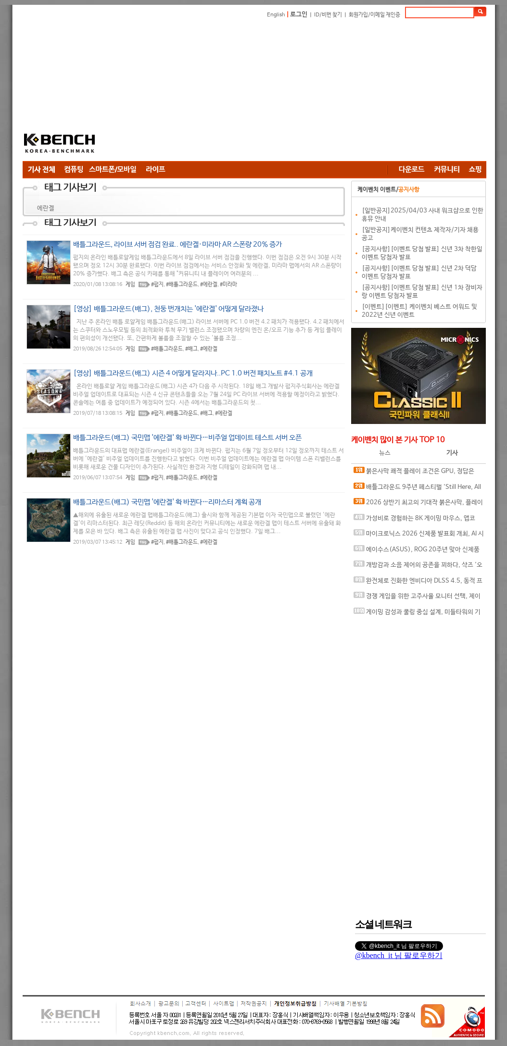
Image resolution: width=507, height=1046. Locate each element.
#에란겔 (208, 284)
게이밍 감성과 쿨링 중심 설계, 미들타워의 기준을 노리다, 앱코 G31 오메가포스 (417, 614)
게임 (130, 284)
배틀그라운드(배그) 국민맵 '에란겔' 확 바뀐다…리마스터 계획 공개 (167, 502)
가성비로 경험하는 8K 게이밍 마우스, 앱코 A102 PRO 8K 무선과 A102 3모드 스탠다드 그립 (418, 520)
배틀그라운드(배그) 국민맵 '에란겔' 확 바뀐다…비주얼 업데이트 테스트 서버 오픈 (187, 438)
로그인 (298, 14)
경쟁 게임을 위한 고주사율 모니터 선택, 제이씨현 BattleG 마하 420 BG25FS (417, 598)
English (276, 15)
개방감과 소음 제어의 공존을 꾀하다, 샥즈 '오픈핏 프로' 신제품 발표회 (418, 566)
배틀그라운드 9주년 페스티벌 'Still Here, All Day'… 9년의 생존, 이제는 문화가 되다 (417, 489)
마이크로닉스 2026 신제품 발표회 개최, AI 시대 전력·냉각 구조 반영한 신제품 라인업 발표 (419, 535)
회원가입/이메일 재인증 (374, 15)
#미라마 (228, 284)
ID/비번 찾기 (328, 15)
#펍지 (157, 284)
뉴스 (385, 453)
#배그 (191, 349)
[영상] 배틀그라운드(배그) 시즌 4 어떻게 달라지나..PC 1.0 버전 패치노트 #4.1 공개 (193, 373)
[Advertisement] (252, 91)
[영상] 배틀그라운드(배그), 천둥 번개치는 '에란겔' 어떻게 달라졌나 (168, 309)
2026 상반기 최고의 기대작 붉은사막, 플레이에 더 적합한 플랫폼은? (418, 504)
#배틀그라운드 (182, 284)
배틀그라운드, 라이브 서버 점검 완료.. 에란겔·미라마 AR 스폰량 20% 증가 (177, 244)
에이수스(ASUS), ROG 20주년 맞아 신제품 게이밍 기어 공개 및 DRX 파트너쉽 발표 (417, 551)
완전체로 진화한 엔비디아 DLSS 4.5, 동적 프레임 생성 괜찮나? (418, 582)
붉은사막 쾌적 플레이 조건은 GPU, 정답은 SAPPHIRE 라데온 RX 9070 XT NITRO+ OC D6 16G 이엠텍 (417, 473)
